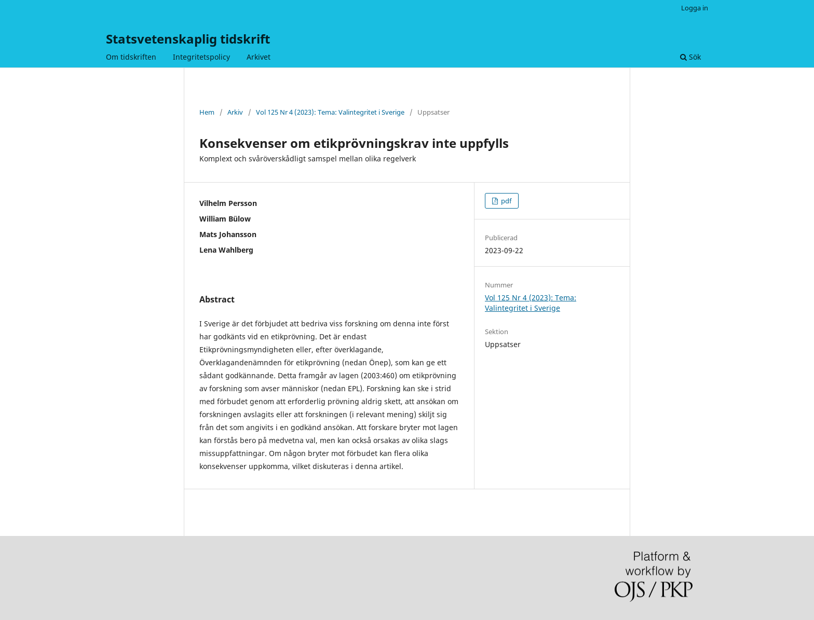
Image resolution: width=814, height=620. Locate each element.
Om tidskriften (131, 57)
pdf (505, 200)
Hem (206, 112)
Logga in (694, 7)
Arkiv (235, 112)
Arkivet (258, 57)
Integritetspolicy (201, 57)
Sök (690, 57)
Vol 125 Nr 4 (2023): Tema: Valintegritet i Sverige (330, 112)
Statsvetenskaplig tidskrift (188, 38)
